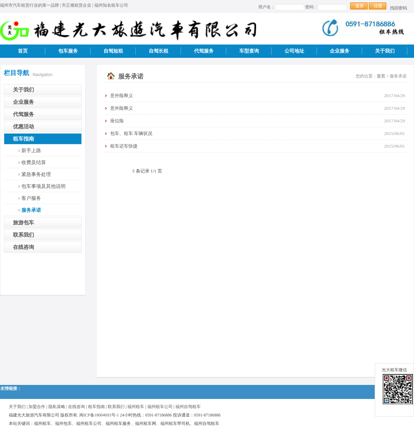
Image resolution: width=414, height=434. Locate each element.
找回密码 (398, 8)
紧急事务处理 (36, 174)
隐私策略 (56, 406)
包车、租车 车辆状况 (131, 133)
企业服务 (339, 51)
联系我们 (23, 235)
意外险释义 (121, 95)
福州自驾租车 (188, 406)
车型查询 (249, 51)
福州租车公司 (160, 406)
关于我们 (385, 51)
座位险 (117, 120)
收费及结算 (33, 162)
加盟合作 (36, 406)
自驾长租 (158, 51)
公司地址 (294, 51)
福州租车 (135, 406)
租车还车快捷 (124, 146)
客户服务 (31, 198)
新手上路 (31, 150)
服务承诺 (31, 210)
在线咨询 (23, 247)
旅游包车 (23, 222)
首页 (23, 51)
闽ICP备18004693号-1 (99, 415)
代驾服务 (204, 51)
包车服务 (68, 51)
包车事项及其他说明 (43, 186)
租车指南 (23, 139)
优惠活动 (23, 126)
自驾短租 (113, 51)
